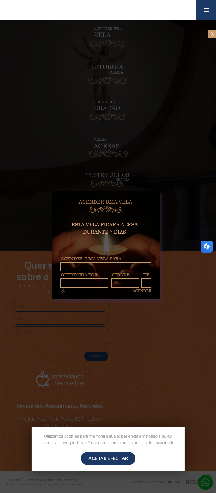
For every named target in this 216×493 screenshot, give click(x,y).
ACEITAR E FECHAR (108, 458)
